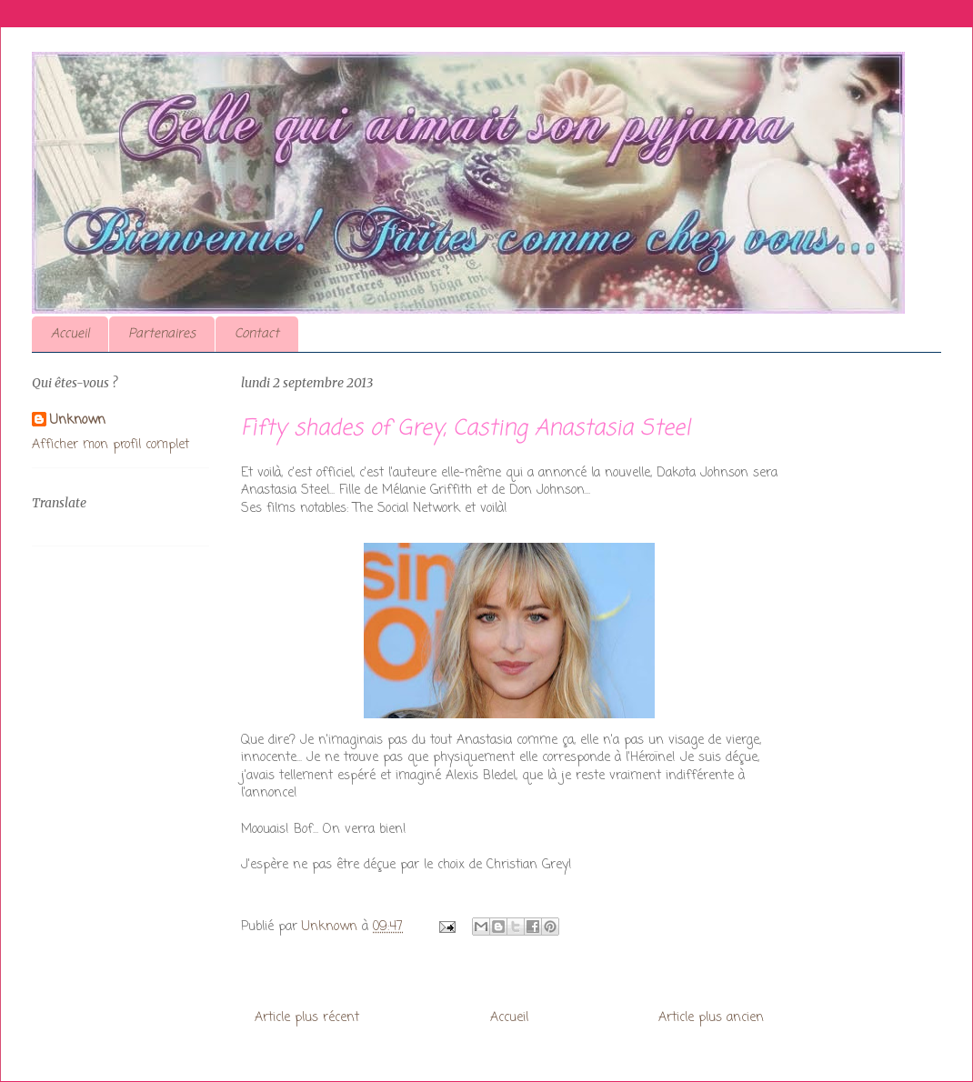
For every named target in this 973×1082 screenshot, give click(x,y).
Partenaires (162, 334)
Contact (257, 334)
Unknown (77, 421)
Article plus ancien (711, 1017)
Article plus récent (307, 1017)
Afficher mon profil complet (110, 445)
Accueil (70, 334)
